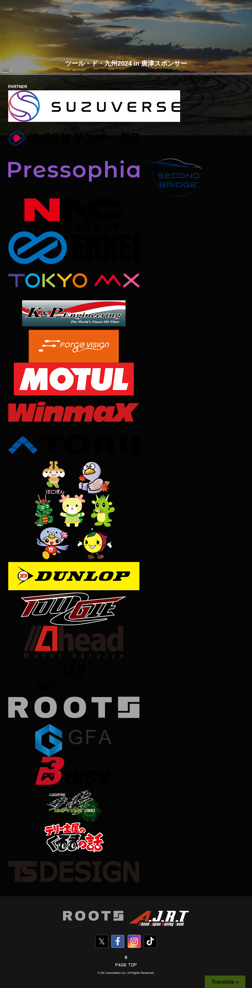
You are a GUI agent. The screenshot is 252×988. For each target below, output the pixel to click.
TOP (5, 70)
